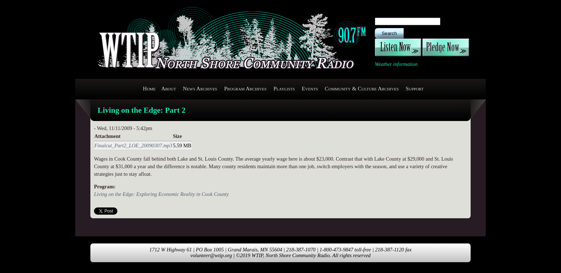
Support (414, 88)
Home (149, 88)
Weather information (396, 64)
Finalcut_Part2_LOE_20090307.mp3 (133, 145)
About (168, 88)
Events (310, 88)
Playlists (284, 88)
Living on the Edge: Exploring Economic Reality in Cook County (161, 194)
